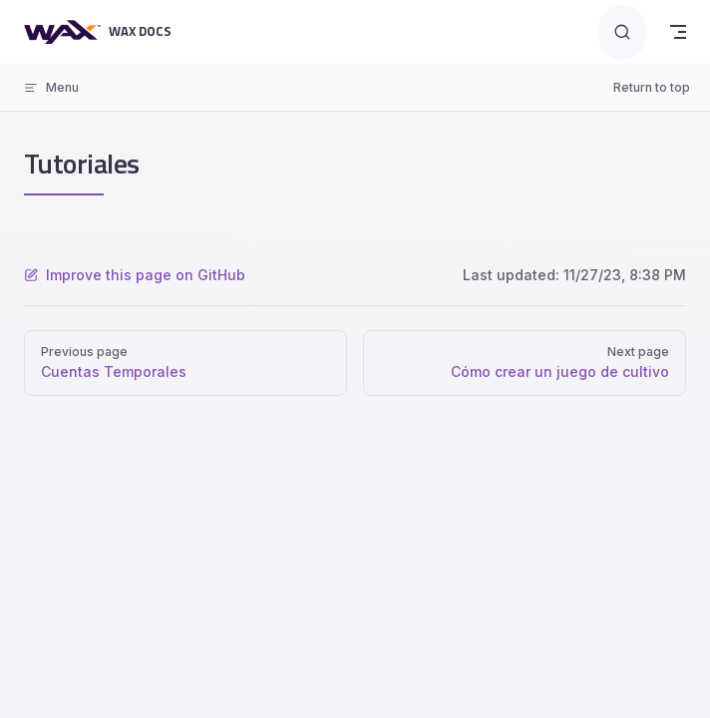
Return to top (651, 87)
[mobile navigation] (678, 32)
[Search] (622, 32)
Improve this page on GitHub (134, 274)
